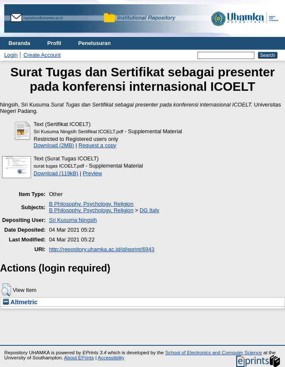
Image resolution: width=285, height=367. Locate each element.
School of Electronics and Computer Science (213, 352)
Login (10, 55)
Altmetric (20, 302)
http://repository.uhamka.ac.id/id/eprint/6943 (101, 249)
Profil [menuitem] (54, 43)
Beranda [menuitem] (19, 43)
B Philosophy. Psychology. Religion (91, 204)
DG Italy (149, 210)
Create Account (42, 55)
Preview (92, 173)
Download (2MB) (54, 145)
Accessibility (111, 357)
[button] (6, 289)
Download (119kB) (56, 173)
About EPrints (79, 357)
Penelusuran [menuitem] (94, 43)
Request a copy (97, 145)
